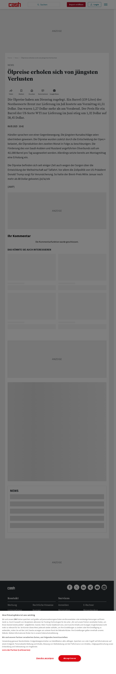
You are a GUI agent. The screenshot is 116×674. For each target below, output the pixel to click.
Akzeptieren (69, 658)
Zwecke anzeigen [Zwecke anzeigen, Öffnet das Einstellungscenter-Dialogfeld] (45, 658)
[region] (58, 642)
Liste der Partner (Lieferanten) (16, 650)
